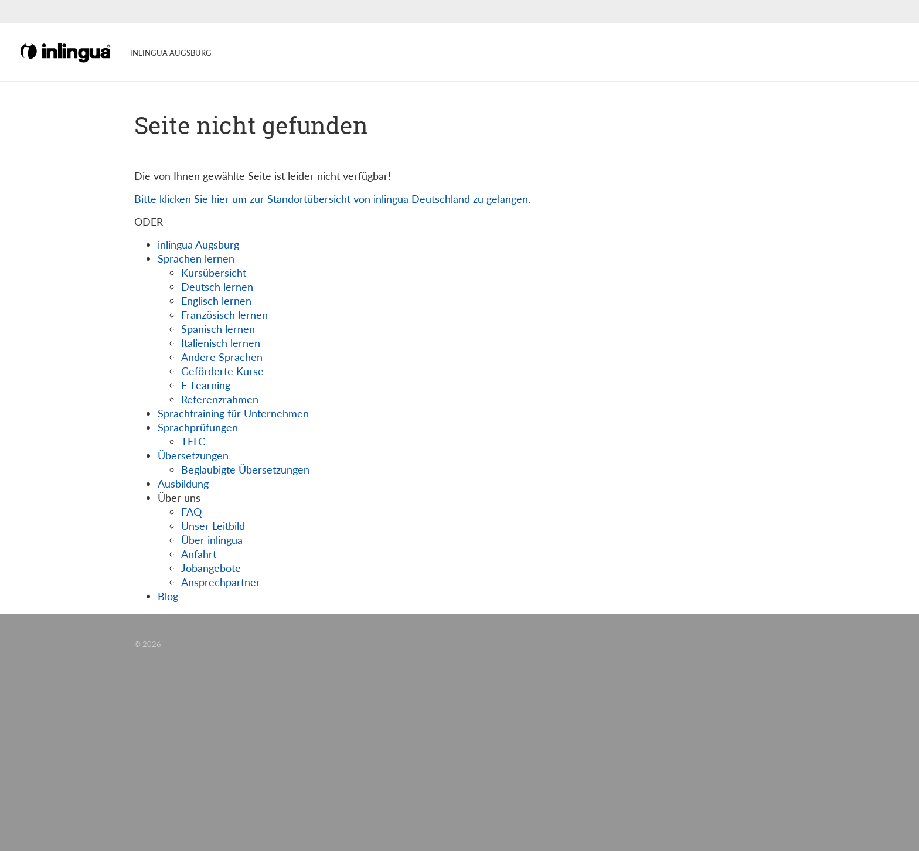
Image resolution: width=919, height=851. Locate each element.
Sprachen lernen (196, 258)
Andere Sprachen (222, 356)
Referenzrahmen (219, 399)
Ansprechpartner (220, 582)
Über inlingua (212, 539)
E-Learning (205, 385)
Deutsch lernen (217, 286)
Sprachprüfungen (198, 427)
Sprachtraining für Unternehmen (233, 413)
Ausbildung (183, 483)
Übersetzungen (193, 455)
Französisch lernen (224, 314)
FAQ (191, 511)
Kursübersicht (213, 272)
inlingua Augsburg (198, 244)
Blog (168, 596)
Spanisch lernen (218, 328)
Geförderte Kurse (222, 371)
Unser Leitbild (213, 525)
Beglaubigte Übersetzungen (245, 469)
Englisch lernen (216, 300)
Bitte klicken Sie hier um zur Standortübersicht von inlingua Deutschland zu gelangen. (332, 198)
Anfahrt (198, 553)
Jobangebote (211, 567)
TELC (193, 441)
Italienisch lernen (220, 342)
